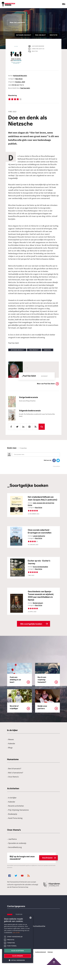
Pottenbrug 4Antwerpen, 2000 (21, 935)
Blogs (10, 747)
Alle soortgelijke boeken (31, 624)
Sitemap (50, 952)
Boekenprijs (12, 814)
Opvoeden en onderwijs (16, 843)
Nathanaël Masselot (20, 76)
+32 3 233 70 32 (21, 918)
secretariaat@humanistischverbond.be (30, 926)
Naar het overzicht (17, 22)
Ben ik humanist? (14, 768)
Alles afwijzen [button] (17, 956)
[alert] (17, 939)
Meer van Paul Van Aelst (46, 384)
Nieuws (10, 739)
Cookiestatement (40, 952)
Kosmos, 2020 (20, 82)
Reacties (35, 51)
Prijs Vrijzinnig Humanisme (18, 810)
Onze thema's (13, 777)
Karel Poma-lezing (14, 818)
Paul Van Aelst (25, 88)
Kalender (11, 743)
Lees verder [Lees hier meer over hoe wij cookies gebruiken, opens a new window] (16, 932)
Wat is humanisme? (15, 772)
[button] (17, 960)
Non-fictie (19, 79)
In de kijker (11, 797)
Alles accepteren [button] (17, 951)
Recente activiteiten (15, 806)
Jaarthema (12, 839)
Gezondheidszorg (14, 847)
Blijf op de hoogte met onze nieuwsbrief (33, 857)
